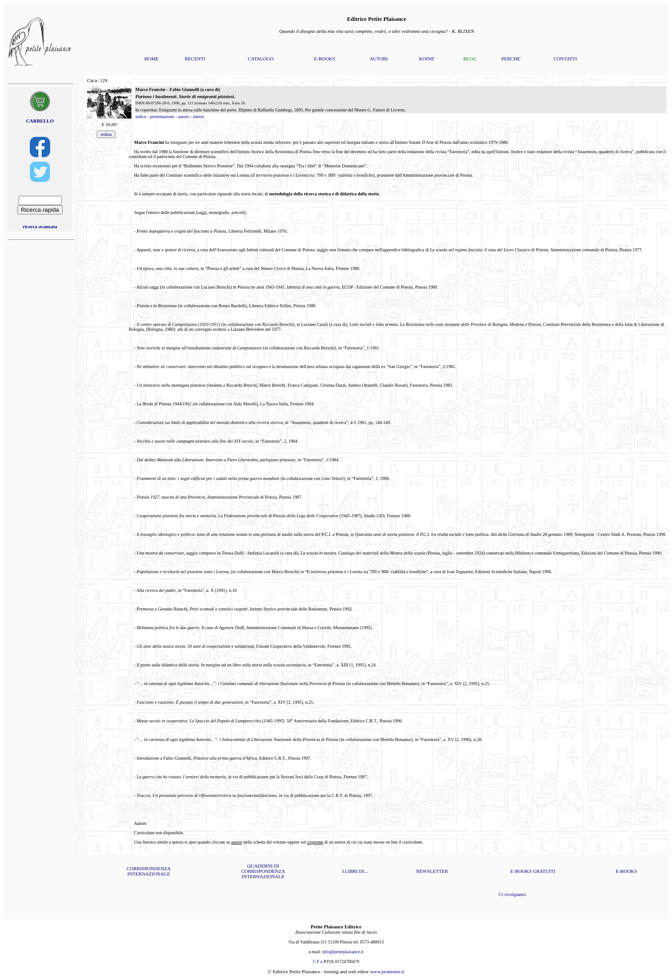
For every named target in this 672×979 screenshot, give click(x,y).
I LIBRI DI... (355, 871)
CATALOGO (260, 58)
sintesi (198, 116)
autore (183, 116)
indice (140, 116)
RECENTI (195, 58)
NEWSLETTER (432, 871)
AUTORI (379, 58)
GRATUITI (544, 871)
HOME (151, 58)
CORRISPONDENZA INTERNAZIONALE (148, 871)
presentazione (162, 116)
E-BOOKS (324, 58)
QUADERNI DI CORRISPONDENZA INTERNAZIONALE (263, 871)
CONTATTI (565, 58)
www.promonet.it (387, 971)
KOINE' (427, 58)
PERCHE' (511, 58)
